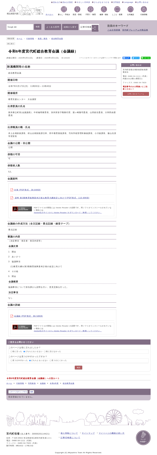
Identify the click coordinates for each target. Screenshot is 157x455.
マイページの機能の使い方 (112, 433)
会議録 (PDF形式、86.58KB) (26, 316)
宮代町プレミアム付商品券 (135, 30)
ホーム (19, 39)
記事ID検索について (70, 438)
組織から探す (70, 27)
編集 (31, 392)
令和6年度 (54, 383)
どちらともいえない (34, 351)
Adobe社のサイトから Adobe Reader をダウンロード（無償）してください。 (68, 213)
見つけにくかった (59, 360)
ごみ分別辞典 (113, 30)
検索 (38, 27)
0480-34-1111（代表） (22, 440)
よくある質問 (52, 27)
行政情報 (30, 39)
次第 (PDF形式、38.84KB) (25, 190)
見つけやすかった (20, 360)
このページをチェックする (18, 392)
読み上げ (56, 2)
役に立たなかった (53, 351)
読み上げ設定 (67, 2)
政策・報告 (42, 39)
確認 (78, 367)
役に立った (17, 351)
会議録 (43, 383)
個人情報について (69, 433)
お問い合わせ (143, 2)
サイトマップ (88, 433)
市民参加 (32, 383)
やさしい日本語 (83, 2)
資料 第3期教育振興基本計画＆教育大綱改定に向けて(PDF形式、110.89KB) (49, 198)
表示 (95, 28)
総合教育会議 (57, 39)
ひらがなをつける (101, 2)
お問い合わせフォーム (136, 94)
